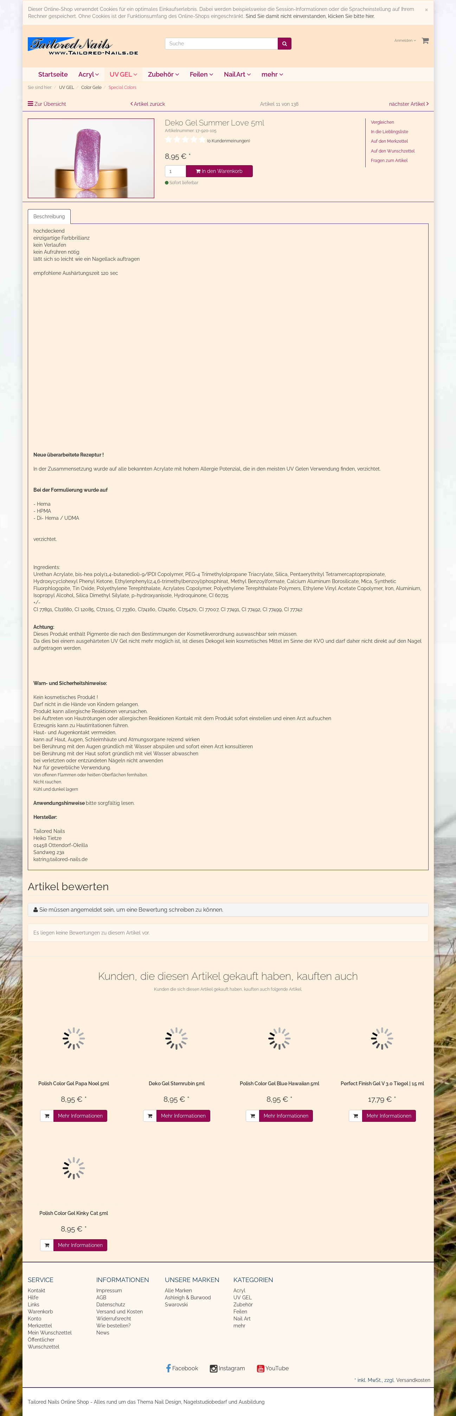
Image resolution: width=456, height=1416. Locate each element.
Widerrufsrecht (113, 1318)
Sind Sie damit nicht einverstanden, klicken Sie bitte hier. (310, 16)
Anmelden (405, 40)
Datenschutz (110, 1304)
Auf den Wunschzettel (393, 151)
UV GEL (123, 74)
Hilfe (33, 1297)
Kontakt (36, 1290)
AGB (101, 1297)
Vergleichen (382, 122)
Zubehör (163, 74)
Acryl (88, 74)
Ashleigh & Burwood (188, 1297)
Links (33, 1304)
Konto (34, 1318)
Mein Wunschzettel (50, 1333)
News (102, 1333)
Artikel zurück (149, 104)
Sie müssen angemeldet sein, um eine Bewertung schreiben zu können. (131, 909)
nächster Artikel (407, 104)
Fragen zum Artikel (389, 160)
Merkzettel (40, 1325)
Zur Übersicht (50, 104)
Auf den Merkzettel (389, 141)
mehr (272, 74)
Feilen (201, 74)
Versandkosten (413, 1380)
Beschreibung (49, 216)
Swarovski (176, 1304)
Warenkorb (40, 1311)
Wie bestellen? (113, 1325)
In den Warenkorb (219, 171)
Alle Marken (178, 1290)
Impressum (109, 1290)
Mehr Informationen (80, 1116)
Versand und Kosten (119, 1311)
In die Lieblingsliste (389, 131)
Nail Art (237, 74)
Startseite (53, 74)
